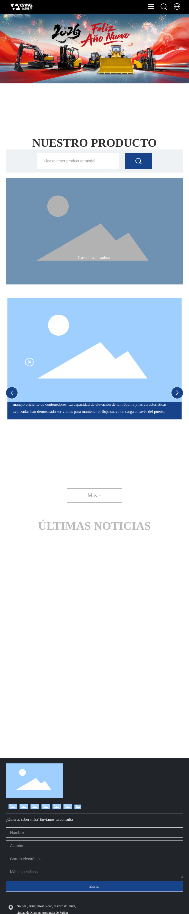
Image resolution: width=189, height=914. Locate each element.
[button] (12, 393)
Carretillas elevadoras (94, 258)
